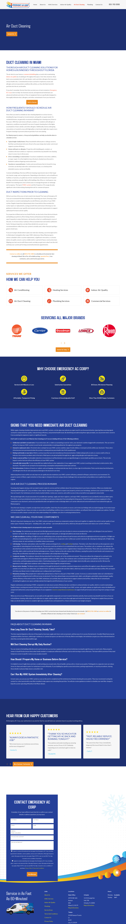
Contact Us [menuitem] (99, 4)
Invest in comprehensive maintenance (63, 592)
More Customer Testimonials (23, 764)
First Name (11, 819)
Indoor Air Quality (49, 902)
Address (11, 831)
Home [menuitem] (35, 4)
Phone (10, 825)
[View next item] (64, 343)
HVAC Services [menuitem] (52, 4)
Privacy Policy (26, 868)
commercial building (30, 74)
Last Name (33, 819)
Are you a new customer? (15, 836)
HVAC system (27, 185)
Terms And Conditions (36, 868)
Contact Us (12, 34)
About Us (47, 895)
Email (32, 825)
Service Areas (48, 910)
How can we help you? (14, 842)
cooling (63, 546)
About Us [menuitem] (43, 4)
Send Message (29, 874)
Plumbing (47, 906)
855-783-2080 (114, 4)
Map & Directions (73, 908)
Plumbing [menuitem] (90, 4)
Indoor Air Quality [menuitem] (65, 4)
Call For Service (32, 102)
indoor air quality (11, 77)
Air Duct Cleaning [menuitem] (79, 4)
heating (70, 546)
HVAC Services (48, 899)
